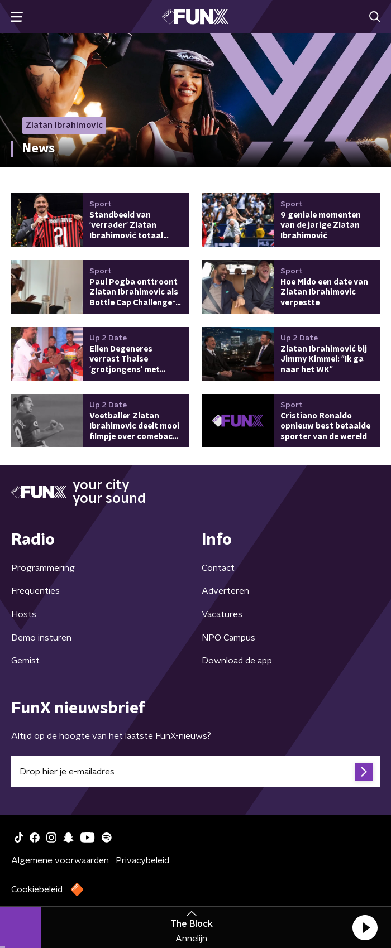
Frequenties (35, 590)
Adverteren (225, 590)
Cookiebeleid (37, 889)
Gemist (25, 660)
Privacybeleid (142, 860)
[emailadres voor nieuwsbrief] (195, 771)
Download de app (237, 660)
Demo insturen (41, 637)
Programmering (43, 568)
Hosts (23, 614)
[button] (365, 927)
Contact (218, 568)
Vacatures (222, 614)
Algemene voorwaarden (60, 860)
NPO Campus (228, 637)
